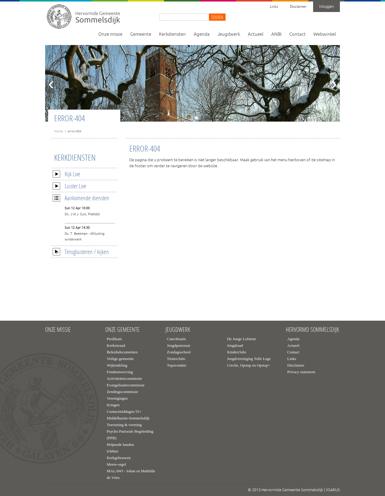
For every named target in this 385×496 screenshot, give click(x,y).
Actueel (255, 34)
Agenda (202, 34)
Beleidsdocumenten (122, 352)
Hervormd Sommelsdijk (312, 330)
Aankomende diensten (81, 198)
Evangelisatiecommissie (126, 385)
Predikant (114, 339)
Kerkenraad (116, 345)
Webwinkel (324, 34)
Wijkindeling (117, 365)
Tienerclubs (176, 358)
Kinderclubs (236, 352)
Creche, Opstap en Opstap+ (248, 365)
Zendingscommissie (122, 391)
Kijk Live (66, 174)
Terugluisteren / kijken (81, 252)
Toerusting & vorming (124, 424)
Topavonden (176, 365)
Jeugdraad (235, 345)
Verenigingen (117, 398)
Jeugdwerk (228, 34)
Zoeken (217, 17)
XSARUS (333, 490)
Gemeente (140, 34)
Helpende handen (120, 444)
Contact (297, 34)
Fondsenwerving (120, 372)
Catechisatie (176, 339)
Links (274, 7)
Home (58, 131)
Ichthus (112, 451)
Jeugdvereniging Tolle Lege (249, 358)
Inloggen (326, 6)
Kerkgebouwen (119, 457)
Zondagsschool (179, 352)
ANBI (276, 34)
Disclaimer (298, 7)
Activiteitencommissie (124, 378)
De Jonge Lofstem (241, 339)
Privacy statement (301, 372)
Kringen (113, 405)
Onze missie (110, 34)
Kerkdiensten (172, 34)
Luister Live (69, 186)
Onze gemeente (122, 330)
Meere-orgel (116, 464)
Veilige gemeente (120, 358)
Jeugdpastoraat (178, 345)
